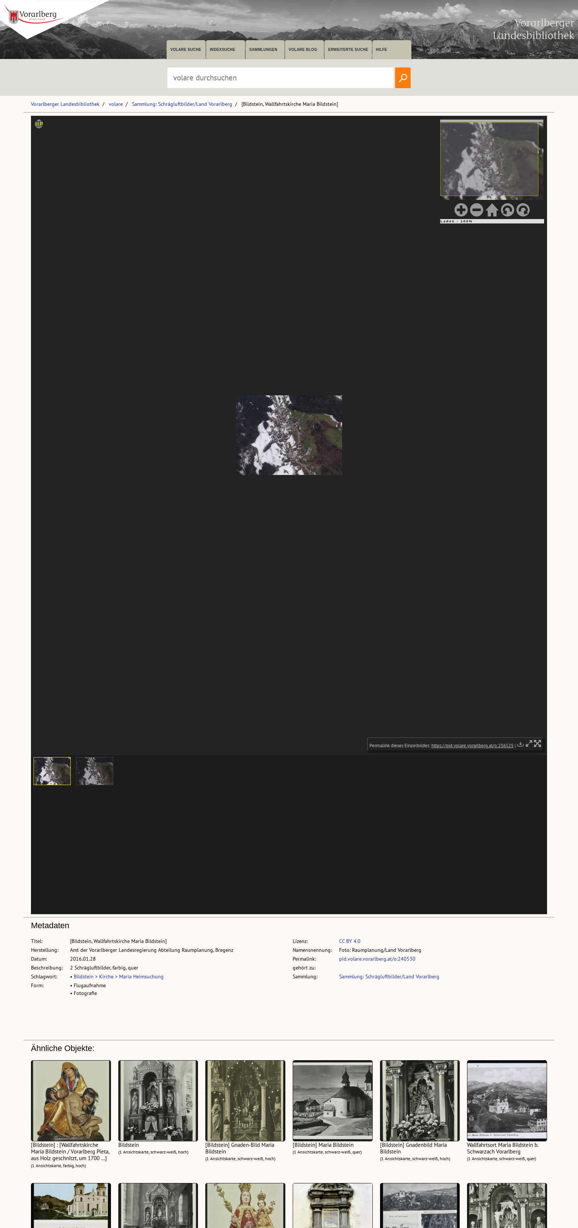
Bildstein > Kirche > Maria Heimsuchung (119, 976)
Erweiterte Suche (348, 50)
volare (116, 104)
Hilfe (381, 50)
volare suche (185, 50)
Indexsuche (222, 50)
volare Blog (303, 50)
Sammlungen (263, 50)
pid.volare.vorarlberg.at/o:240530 (377, 958)
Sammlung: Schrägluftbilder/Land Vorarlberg (182, 104)
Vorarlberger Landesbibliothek (65, 104)
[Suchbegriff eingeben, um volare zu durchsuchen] (280, 77)
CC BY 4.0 (350, 941)
